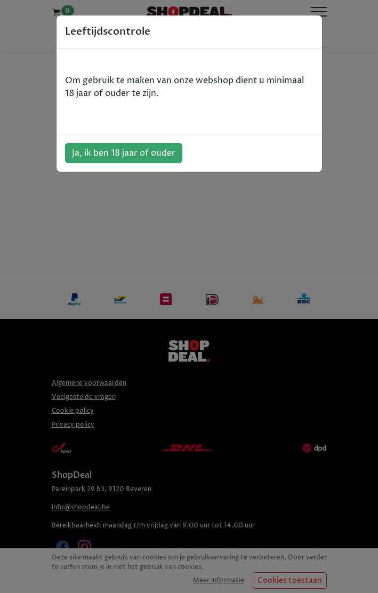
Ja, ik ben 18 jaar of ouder (123, 153)
